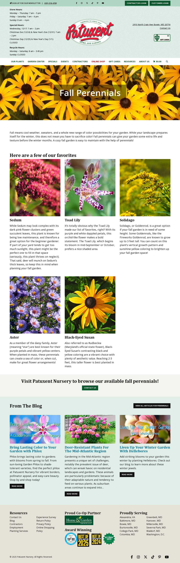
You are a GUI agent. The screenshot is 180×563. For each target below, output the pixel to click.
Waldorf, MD (153, 531)
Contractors (80, 61)
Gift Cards (114, 61)
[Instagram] (82, 3)
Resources (129, 61)
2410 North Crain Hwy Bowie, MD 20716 (151, 24)
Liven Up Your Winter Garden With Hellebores (145, 449)
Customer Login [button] (160, 3)
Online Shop (98, 61)
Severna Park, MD (156, 527)
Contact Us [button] (90, 387)
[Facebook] (76, 3)
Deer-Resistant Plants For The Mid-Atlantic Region (87, 449)
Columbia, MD (127, 534)
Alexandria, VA (127, 517)
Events (65, 61)
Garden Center (36, 61)
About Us (144, 61)
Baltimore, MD (127, 520)
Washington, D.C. (155, 534)
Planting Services (19, 531)
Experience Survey (46, 517)
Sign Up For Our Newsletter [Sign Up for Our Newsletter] (25, 3)
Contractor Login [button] (136, 3)
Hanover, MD (153, 520)
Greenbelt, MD (154, 517)
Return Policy (43, 520)
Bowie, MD (125, 524)
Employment (16, 527)
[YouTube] (103, 3)
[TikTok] (92, 3)
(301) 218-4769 (50, 3)
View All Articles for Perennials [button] (151, 405)
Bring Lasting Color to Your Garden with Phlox (33, 449)
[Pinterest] (97, 3)
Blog (12, 520)
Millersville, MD (154, 524)
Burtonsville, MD (129, 527)
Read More (17, 486)
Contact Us (165, 28)
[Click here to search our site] (167, 61)
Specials (52, 61)
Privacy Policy (43, 524)
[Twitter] (87, 3)
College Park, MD (129, 531)
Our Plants (17, 61)
